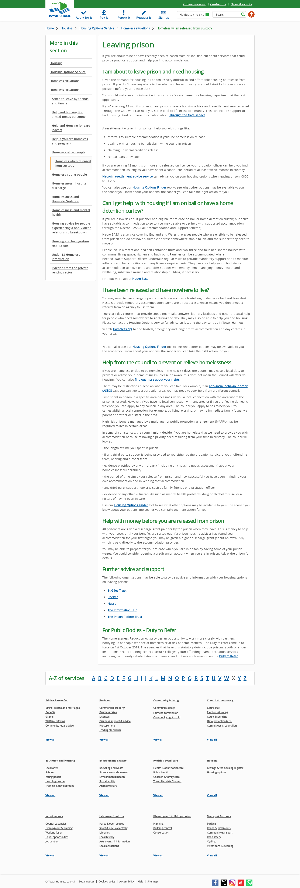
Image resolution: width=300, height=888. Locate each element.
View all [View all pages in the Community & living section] (158, 739)
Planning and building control (172, 816)
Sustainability (107, 781)
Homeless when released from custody (73, 163)
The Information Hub (122, 610)
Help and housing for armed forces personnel (69, 114)
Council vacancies (55, 823)
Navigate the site (191, 14)
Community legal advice (59, 725)
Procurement (107, 725)
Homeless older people (68, 152)
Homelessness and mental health (71, 212)
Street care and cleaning (113, 772)
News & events (241, 4)
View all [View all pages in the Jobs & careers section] (50, 855)
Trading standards (110, 730)
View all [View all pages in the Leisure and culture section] (104, 855)
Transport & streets (219, 816)
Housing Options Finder (131, 505)
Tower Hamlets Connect (167, 781)
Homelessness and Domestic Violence (65, 199)
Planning (158, 823)
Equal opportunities (56, 837)
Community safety (164, 707)
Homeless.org (122, 329)
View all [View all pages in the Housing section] (212, 795)
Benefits (50, 712)
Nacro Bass (140, 279)
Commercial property (112, 707)
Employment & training (59, 828)
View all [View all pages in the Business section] (104, 739)
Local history (106, 837)
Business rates (108, 712)
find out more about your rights (157, 379)
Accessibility (126, 881)
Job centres (52, 841)
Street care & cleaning (220, 846)
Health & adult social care (168, 768)
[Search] (226, 14)
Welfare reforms (55, 721)
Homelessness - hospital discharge (69, 185)
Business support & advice (115, 721)
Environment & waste (113, 760)
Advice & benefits (56, 700)
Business (105, 700)
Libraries (104, 832)
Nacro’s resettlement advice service (128, 176)
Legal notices (86, 881)
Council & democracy (220, 700)
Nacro (112, 604)
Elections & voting (217, 712)
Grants (49, 716)
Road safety (214, 837)
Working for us (54, 832)
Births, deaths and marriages (62, 707)
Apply (84, 17)
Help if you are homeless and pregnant (70, 141)
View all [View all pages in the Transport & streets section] (212, 855)
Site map (152, 881)
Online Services (194, 4)
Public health (160, 772)
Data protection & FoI (219, 721)
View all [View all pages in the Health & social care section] (158, 795)
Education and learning (60, 760)
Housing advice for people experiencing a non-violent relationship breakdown (71, 227)
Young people (53, 776)
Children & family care (166, 776)
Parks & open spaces (111, 823)
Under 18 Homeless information (66, 257)
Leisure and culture (111, 816)
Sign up (163, 17)
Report (123, 17)
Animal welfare (108, 785)
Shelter (113, 597)
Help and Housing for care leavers (71, 127)
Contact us (218, 4)
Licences (104, 716)
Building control (162, 828)
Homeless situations (135, 28)
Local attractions (109, 846)
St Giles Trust (117, 590)
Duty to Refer (228, 656)
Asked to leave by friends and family (70, 101)
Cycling (211, 841)
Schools (50, 772)
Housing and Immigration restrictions (70, 243)
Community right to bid (166, 717)
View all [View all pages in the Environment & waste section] (104, 795)
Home (49, 28)
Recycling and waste (111, 768)
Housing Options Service (96, 28)
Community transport (219, 832)
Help (140, 881)
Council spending (217, 716)
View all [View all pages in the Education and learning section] (50, 795)
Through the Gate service (187, 115)
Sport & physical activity (113, 828)
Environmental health (112, 776)
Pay (104, 17)
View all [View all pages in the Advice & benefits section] (50, 739)
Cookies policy (107, 881)
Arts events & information (114, 841)
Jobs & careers (54, 816)
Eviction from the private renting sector (70, 270)
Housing (66, 28)
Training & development (59, 785)
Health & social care (165, 760)
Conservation (161, 832)
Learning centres (55, 781)
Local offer (51, 768)
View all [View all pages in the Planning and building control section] (158, 855)
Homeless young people (69, 174)
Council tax (213, 707)
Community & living (166, 700)
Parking (211, 823)
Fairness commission (165, 713)
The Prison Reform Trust (125, 617)
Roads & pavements (219, 828)
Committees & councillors (222, 725)
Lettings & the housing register (225, 768)
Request (143, 17)
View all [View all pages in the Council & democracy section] (212, 739)
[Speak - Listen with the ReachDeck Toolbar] (251, 14)
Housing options (216, 772)
